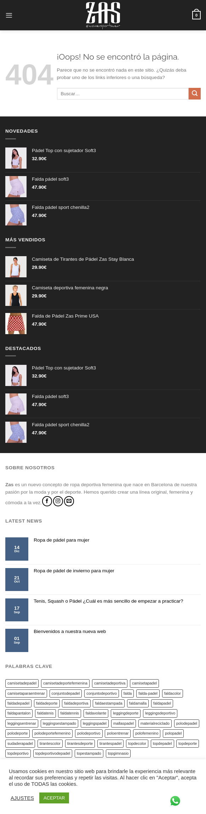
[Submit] (195, 94)
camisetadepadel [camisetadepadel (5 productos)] (21, 683)
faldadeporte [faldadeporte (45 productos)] (46, 703)
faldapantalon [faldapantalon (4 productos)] (18, 713)
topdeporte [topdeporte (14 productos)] (187, 743)
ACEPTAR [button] (54, 798)
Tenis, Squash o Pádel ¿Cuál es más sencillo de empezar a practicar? (108, 601)
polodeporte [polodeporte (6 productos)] (17, 733)
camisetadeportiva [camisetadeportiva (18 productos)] (109, 683)
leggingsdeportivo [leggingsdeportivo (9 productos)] (160, 713)
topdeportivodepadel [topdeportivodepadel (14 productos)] (52, 753)
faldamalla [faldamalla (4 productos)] (138, 703)
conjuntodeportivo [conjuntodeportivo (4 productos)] (101, 693)
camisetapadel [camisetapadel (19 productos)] (144, 683)
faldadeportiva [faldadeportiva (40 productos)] (76, 703)
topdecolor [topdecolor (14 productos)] (137, 743)
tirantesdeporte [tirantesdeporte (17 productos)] (80, 743)
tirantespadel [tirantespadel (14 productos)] (110, 743)
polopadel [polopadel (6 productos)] (173, 733)
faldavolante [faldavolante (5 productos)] (96, 713)
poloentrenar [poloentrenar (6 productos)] (117, 733)
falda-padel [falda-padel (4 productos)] (148, 693)
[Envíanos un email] (69, 501)
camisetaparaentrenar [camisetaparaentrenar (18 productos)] (26, 693)
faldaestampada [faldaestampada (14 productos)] (108, 703)
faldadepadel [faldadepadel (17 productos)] (18, 703)
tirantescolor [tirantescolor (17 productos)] (50, 743)
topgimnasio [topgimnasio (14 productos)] (118, 753)
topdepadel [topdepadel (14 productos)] (162, 743)
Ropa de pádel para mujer (61, 540)
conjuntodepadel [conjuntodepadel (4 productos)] (66, 693)
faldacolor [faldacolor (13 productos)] (172, 693)
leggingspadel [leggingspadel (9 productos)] (95, 723)
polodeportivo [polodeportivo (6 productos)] (88, 733)
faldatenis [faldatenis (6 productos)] (45, 713)
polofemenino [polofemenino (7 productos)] (146, 733)
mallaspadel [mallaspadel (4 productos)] (123, 723)
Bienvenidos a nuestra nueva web (70, 631)
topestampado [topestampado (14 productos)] (89, 753)
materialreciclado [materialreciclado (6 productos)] (155, 723)
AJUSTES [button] (22, 798)
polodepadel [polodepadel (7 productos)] (186, 723)
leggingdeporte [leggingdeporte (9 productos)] (125, 713)
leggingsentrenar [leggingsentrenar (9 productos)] (21, 723)
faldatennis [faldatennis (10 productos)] (69, 713)
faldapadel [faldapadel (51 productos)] (162, 703)
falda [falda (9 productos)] (128, 693)
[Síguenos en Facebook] (47, 501)
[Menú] (9, 15)
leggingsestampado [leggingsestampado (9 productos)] (59, 723)
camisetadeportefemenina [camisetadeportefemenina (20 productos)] (65, 683)
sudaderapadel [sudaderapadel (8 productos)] (20, 743)
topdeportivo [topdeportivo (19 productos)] (18, 753)
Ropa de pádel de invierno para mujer (74, 570)
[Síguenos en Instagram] (58, 501)
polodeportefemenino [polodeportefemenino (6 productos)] (52, 733)
